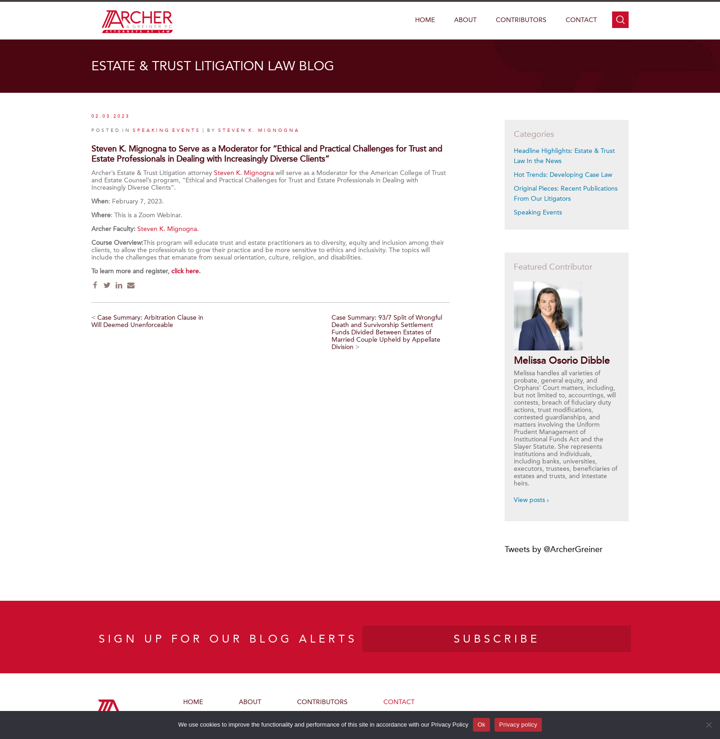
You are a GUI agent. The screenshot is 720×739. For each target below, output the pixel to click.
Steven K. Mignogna (259, 130)
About (465, 20)
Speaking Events (538, 212)
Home (425, 20)
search (620, 19)
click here (185, 271)
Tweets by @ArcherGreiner (553, 549)
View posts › (531, 500)
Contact (581, 20)
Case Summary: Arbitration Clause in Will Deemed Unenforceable (147, 321)
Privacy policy (518, 724)
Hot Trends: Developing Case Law (563, 175)
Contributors (521, 20)
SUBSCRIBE (497, 638)
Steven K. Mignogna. (168, 229)
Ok (481, 724)
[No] (708, 724)
